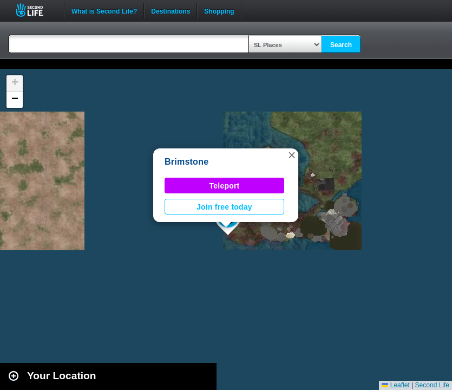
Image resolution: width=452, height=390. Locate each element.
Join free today (224, 207)
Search (341, 45)
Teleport (224, 185)
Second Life (35, 10)
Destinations (170, 10)
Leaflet (395, 385)
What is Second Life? (104, 10)
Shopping (219, 10)
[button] (291, 154)
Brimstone (186, 161)
